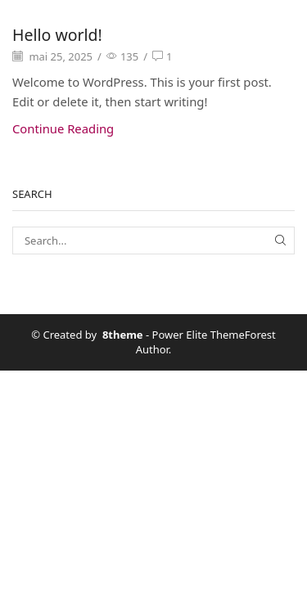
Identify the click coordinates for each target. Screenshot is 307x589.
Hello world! (57, 35)
